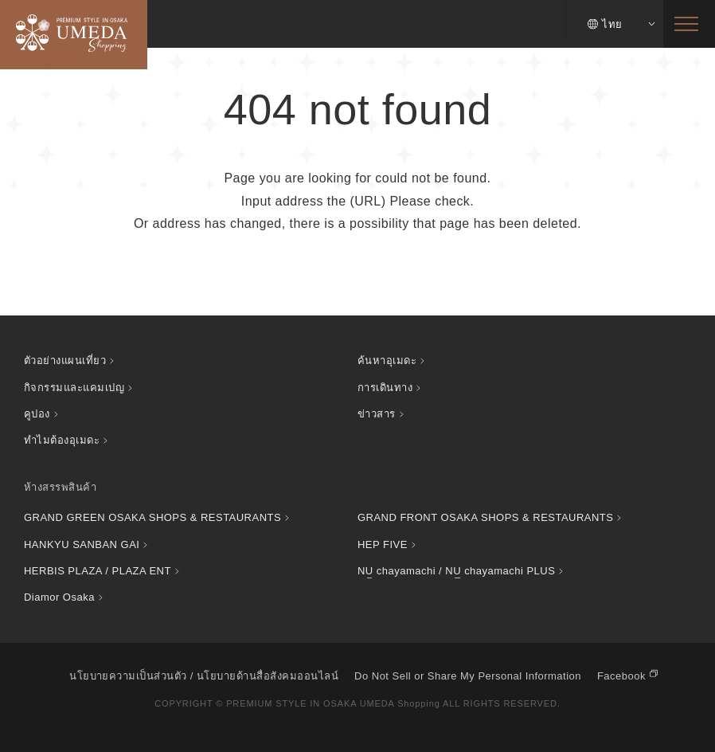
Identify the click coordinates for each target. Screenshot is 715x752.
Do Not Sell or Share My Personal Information (467, 676)
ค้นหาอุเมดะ (387, 360)
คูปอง (37, 414)
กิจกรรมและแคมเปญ (74, 388)
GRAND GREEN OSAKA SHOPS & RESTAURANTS (152, 517)
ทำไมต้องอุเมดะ (62, 440)
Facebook (621, 676)
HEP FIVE (383, 544)
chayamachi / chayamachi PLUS (456, 571)
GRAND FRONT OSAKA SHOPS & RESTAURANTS (485, 517)
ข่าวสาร (377, 414)
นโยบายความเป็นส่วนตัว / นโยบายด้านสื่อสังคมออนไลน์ (203, 676)
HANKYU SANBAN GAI (81, 544)
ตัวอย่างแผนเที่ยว (65, 360)
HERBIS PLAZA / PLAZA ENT (97, 571)
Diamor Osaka (59, 597)
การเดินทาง (385, 388)
